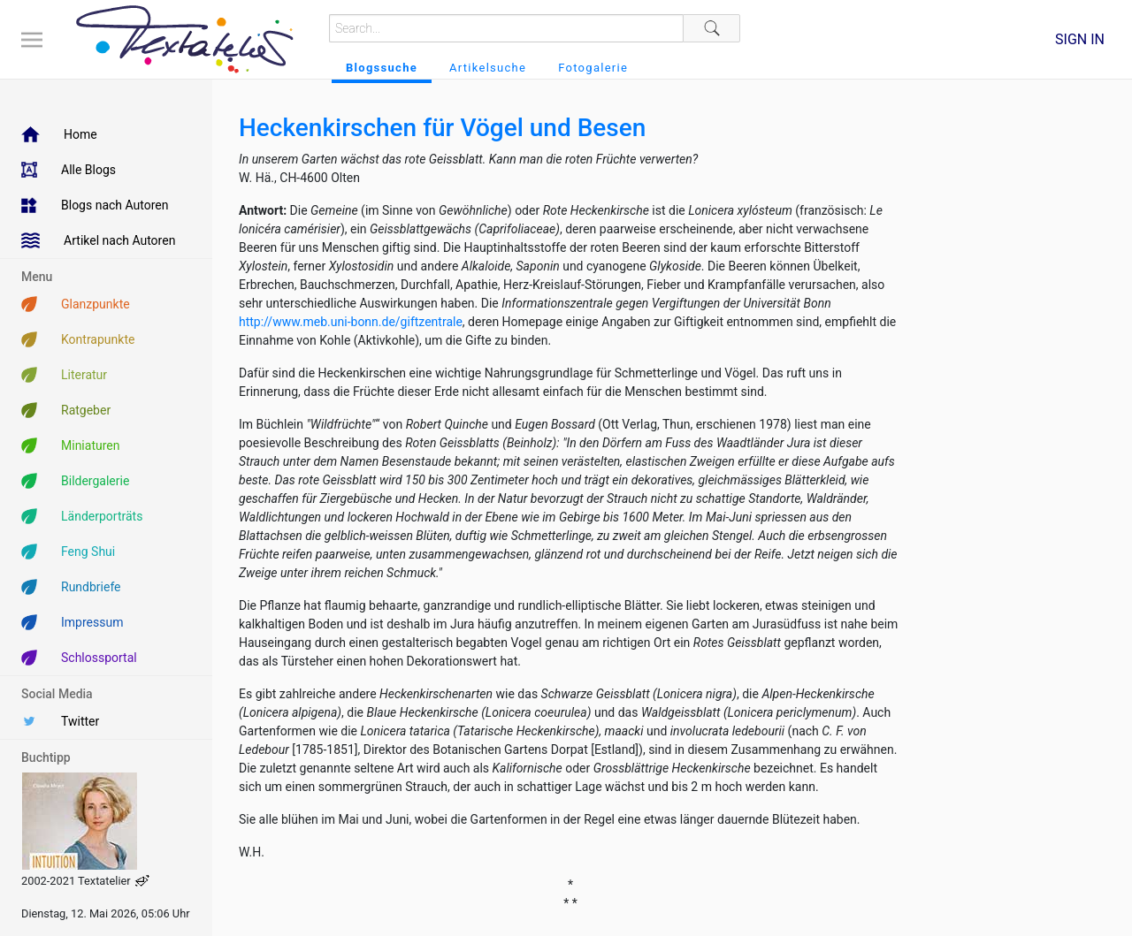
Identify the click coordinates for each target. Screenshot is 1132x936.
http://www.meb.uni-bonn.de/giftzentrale (351, 322)
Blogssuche (381, 67)
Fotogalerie (593, 67)
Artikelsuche (487, 67)
